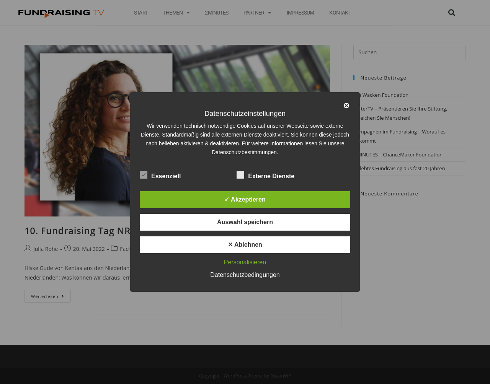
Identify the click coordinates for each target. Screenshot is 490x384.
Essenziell (160, 174)
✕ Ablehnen (245, 244)
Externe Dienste (265, 174)
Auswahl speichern (245, 222)
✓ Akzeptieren (245, 199)
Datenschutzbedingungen (244, 275)
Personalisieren (245, 262)
